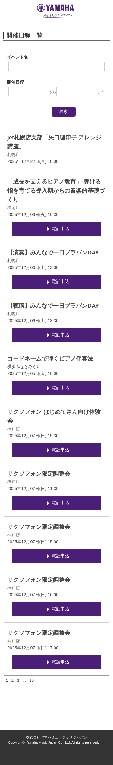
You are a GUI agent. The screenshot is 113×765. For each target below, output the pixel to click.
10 (31, 680)
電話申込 (61, 228)
